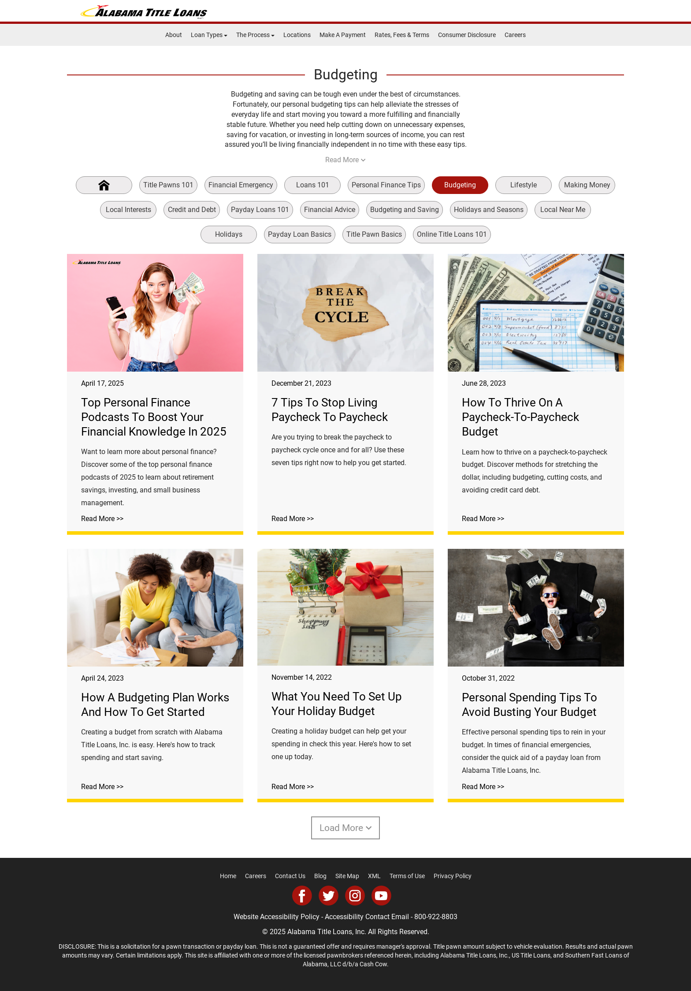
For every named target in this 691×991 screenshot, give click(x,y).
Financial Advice (329, 209)
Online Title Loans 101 (452, 234)
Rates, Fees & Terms (402, 34)
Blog (320, 875)
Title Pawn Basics (374, 234)
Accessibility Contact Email (367, 917)
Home (228, 875)
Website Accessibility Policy (276, 917)
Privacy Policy (453, 875)
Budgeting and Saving (404, 209)
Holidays (228, 234)
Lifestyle (523, 185)
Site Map (347, 875)
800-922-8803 (435, 917)
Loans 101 (312, 185)
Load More (345, 828)
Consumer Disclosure (467, 34)
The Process (255, 34)
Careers (515, 34)
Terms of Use (407, 875)
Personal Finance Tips (386, 185)
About (173, 34)
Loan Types (209, 34)
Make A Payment (342, 34)
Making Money (587, 185)
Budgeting (460, 185)
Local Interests (128, 209)
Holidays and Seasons (489, 209)
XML (374, 875)
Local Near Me (562, 209)
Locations (297, 34)
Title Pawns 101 (168, 185)
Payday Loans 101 (260, 209)
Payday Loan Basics (299, 234)
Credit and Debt (192, 209)
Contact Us (290, 875)
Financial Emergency (240, 185)
